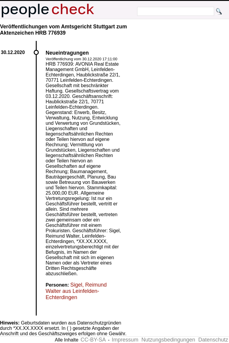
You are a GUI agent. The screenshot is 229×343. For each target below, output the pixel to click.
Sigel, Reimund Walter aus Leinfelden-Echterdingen (76, 291)
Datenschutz (213, 340)
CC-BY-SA (93, 340)
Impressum (125, 340)
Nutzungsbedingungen (168, 340)
